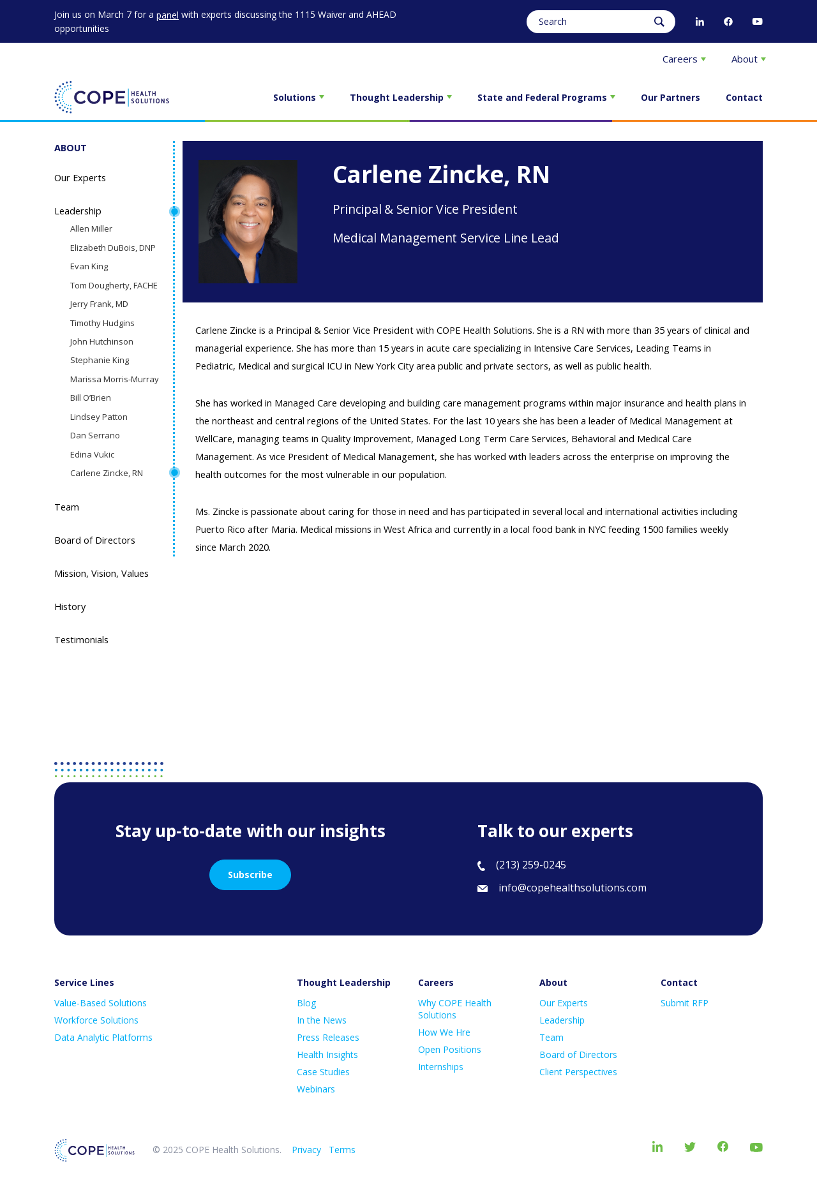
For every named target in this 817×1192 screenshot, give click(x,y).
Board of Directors (94, 540)
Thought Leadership (401, 97)
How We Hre (444, 1032)
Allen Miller (91, 228)
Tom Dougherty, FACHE (114, 285)
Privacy (306, 1150)
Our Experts (80, 178)
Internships (440, 1067)
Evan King (89, 266)
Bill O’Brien (90, 397)
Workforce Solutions (96, 1020)
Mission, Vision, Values (101, 573)
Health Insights (327, 1054)
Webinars (316, 1089)
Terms (342, 1150)
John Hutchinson (101, 341)
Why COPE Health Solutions (454, 1009)
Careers (684, 58)
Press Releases (328, 1037)
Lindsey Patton (99, 416)
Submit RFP (684, 1003)
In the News (322, 1020)
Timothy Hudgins (102, 323)
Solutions (298, 97)
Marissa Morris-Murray (114, 379)
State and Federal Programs (546, 97)
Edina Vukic (92, 454)
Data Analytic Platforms (103, 1037)
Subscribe (250, 874)
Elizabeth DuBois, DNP (113, 247)
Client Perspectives (578, 1072)
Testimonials (81, 640)
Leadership (77, 211)
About (748, 58)
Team (66, 507)
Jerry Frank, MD (99, 303)
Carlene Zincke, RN (106, 473)
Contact (744, 97)
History (70, 606)
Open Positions (449, 1049)
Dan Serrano (95, 435)
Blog (306, 1003)
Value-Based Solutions (100, 1003)
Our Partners (670, 97)
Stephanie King (99, 360)
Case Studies (323, 1072)
